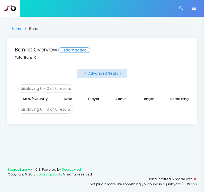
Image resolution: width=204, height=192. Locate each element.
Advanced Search (102, 73)
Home (17, 28)
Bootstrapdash (48, 174)
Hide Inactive (74, 50)
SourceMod (71, 169)
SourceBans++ (20, 169)
